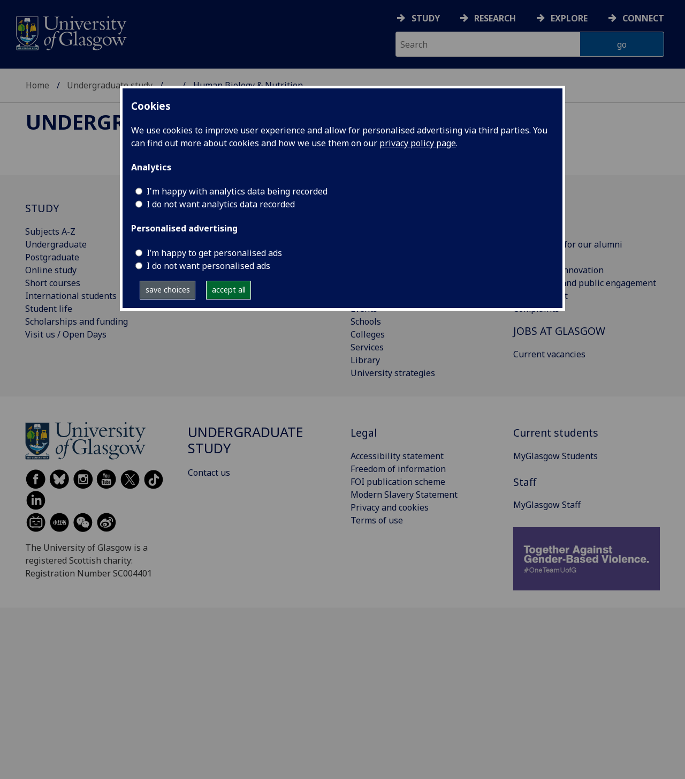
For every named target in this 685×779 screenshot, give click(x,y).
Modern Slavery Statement (404, 494)
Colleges (368, 334)
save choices (168, 289)
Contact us (209, 472)
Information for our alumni (567, 244)
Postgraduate (52, 257)
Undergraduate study (110, 85)
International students (71, 296)
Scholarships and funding (76, 321)
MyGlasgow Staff (547, 505)
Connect (643, 18)
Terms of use (377, 520)
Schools (366, 321)
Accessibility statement (397, 456)
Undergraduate (56, 244)
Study (426, 18)
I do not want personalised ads (208, 266)
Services (367, 347)
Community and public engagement (584, 283)
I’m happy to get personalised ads (214, 253)
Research (495, 18)
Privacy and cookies (390, 507)
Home (37, 85)
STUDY (42, 208)
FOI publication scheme (398, 482)
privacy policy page (417, 143)
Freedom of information (398, 469)
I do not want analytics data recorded (221, 204)
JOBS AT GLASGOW (559, 331)
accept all (229, 289)
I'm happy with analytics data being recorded (237, 191)
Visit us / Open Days (65, 334)
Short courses (52, 283)
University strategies (393, 373)
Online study (51, 270)
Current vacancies (549, 354)
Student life (48, 308)
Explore (569, 18)
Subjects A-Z (50, 231)
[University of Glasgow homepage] (70, 32)
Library (365, 360)
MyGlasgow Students (555, 456)
